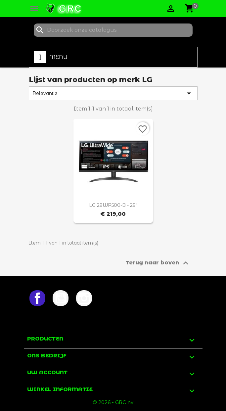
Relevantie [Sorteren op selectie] (113, 93)
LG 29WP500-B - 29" (113, 205)
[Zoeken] (113, 30)
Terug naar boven (158, 263)
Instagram (84, 298)
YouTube (60, 298)
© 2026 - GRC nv (113, 402)
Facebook (37, 298)
